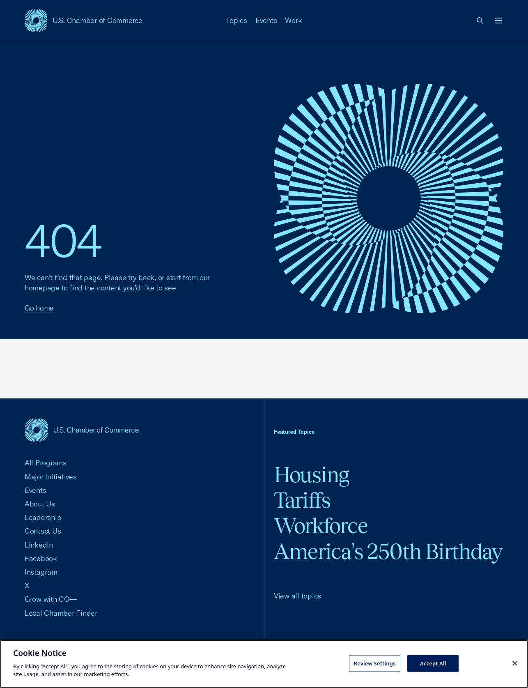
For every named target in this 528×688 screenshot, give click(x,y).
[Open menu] (498, 20)
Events (266, 20)
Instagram (41, 572)
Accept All (433, 663)
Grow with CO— (51, 599)
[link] (480, 20)
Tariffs (302, 500)
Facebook (41, 558)
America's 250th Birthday (388, 551)
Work (293, 20)
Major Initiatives (51, 476)
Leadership (43, 517)
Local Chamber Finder (61, 613)
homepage (42, 287)
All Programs (46, 462)
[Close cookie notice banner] (515, 663)
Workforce (320, 525)
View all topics (297, 596)
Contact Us (43, 531)
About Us (40, 504)
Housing (311, 474)
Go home (39, 308)
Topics (236, 20)
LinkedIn (39, 545)
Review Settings (375, 663)
